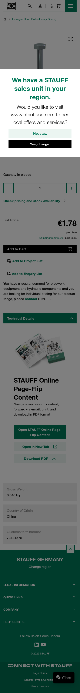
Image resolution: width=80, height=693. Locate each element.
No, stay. (40, 133)
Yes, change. (40, 144)
